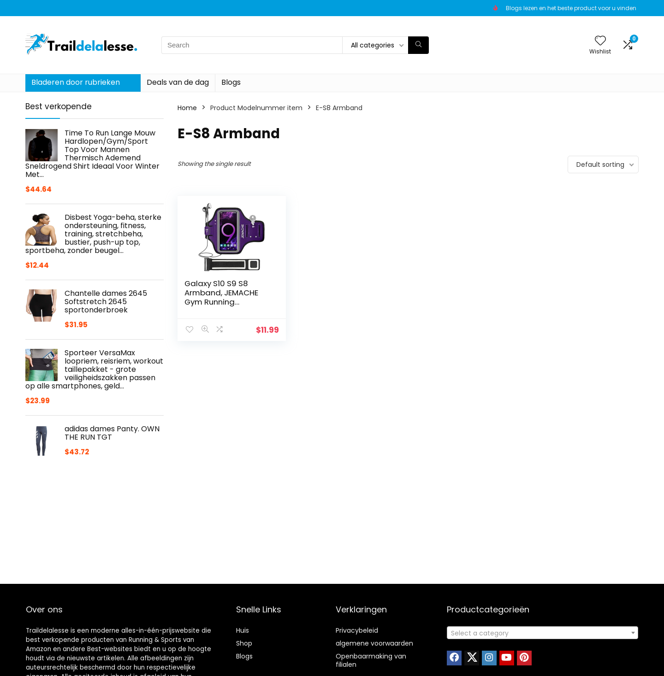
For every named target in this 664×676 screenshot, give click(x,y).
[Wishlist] (600, 41)
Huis (242, 630)
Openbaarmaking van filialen (371, 660)
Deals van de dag (178, 82)
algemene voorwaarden (374, 643)
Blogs (231, 82)
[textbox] (542, 633)
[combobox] (542, 632)
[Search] (418, 45)
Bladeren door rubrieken (75, 82)
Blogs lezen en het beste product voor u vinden (571, 8)
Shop (244, 643)
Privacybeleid (357, 630)
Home (187, 107)
